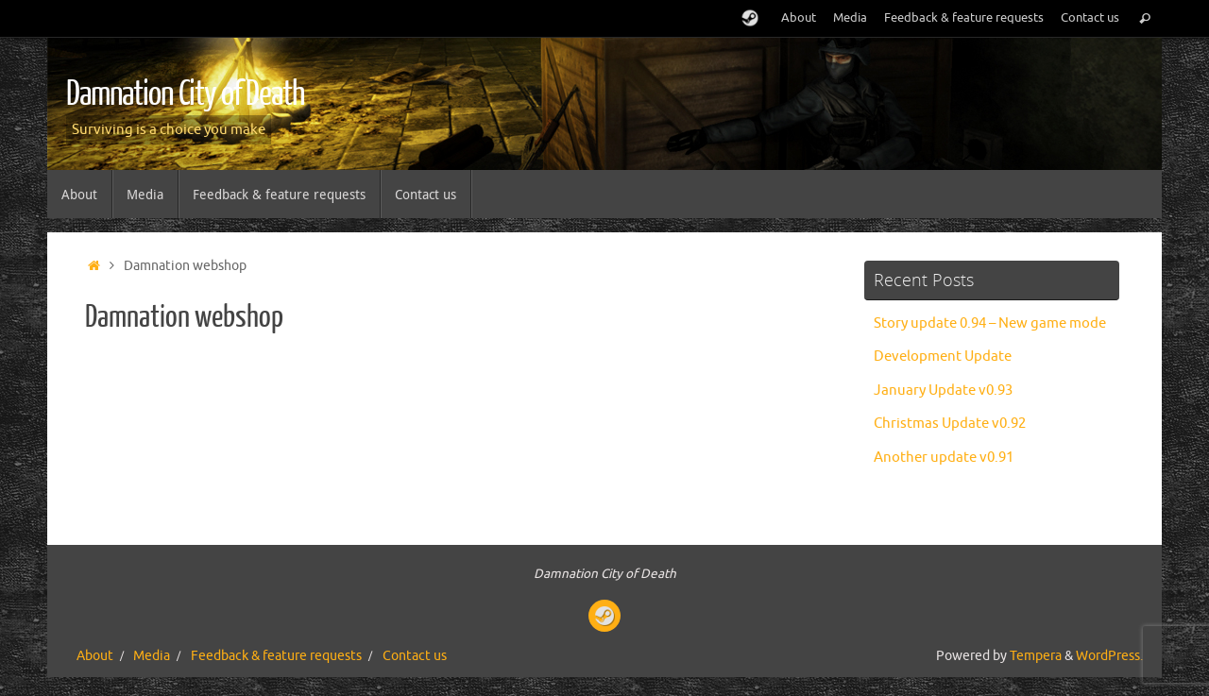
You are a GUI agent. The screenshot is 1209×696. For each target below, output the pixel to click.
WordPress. (1109, 656)
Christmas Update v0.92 (950, 424)
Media (850, 17)
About (798, 17)
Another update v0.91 (943, 458)
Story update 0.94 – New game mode (990, 323)
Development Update (943, 356)
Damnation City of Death (185, 94)
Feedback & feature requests (964, 17)
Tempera (1036, 656)
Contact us (1090, 17)
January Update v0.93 (943, 390)
